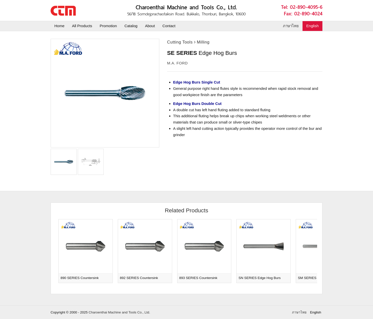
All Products (82, 26)
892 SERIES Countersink (139, 278)
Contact (168, 26)
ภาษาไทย (291, 26)
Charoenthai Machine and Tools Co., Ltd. (119, 312)
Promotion (108, 26)
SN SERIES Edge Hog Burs (260, 278)
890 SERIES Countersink (80, 278)
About (150, 26)
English (312, 26)
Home (59, 26)
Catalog (130, 26)
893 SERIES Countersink (198, 278)
